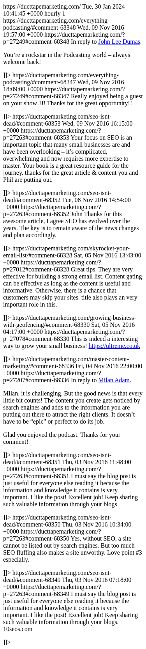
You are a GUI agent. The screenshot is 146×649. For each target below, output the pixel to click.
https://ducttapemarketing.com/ (73, 324)
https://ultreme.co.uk (114, 345)
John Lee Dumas (120, 41)
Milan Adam (114, 380)
